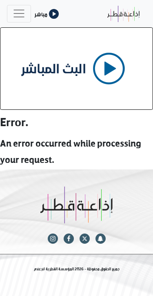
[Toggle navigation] (19, 13)
